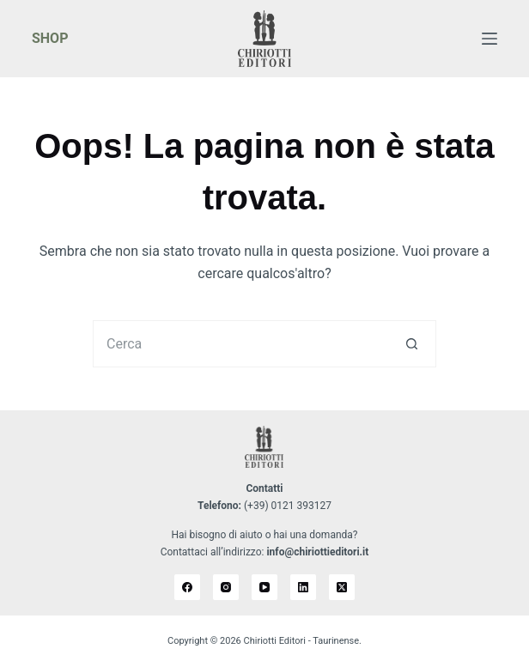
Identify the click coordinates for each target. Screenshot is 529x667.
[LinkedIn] (303, 587)
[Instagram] (226, 587)
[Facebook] (187, 587)
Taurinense (336, 640)
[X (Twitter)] (342, 587)
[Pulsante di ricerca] (412, 343)
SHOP (50, 38)
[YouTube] (264, 587)
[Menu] (489, 38)
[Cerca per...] (241, 343)
